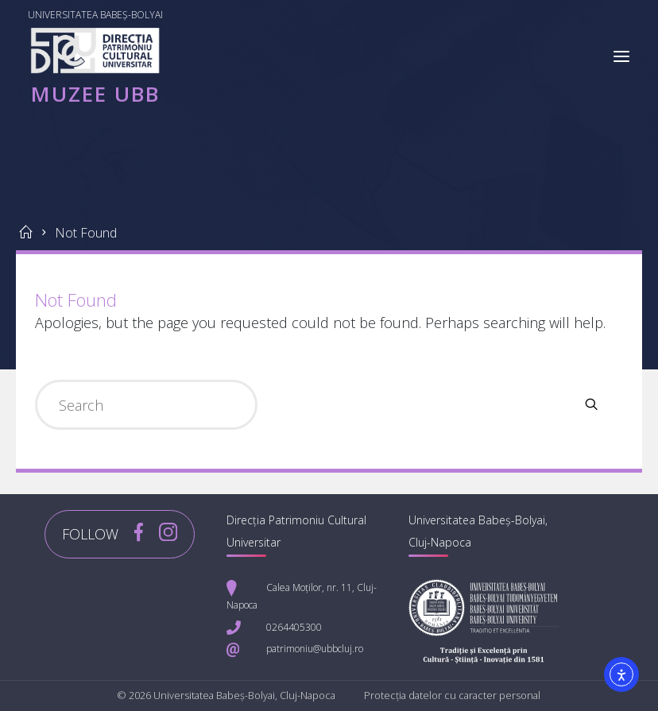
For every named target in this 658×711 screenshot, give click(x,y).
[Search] (591, 405)
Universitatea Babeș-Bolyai (96, 14)
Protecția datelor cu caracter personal (452, 695)
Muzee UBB (97, 93)
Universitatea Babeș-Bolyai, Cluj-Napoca (244, 695)
